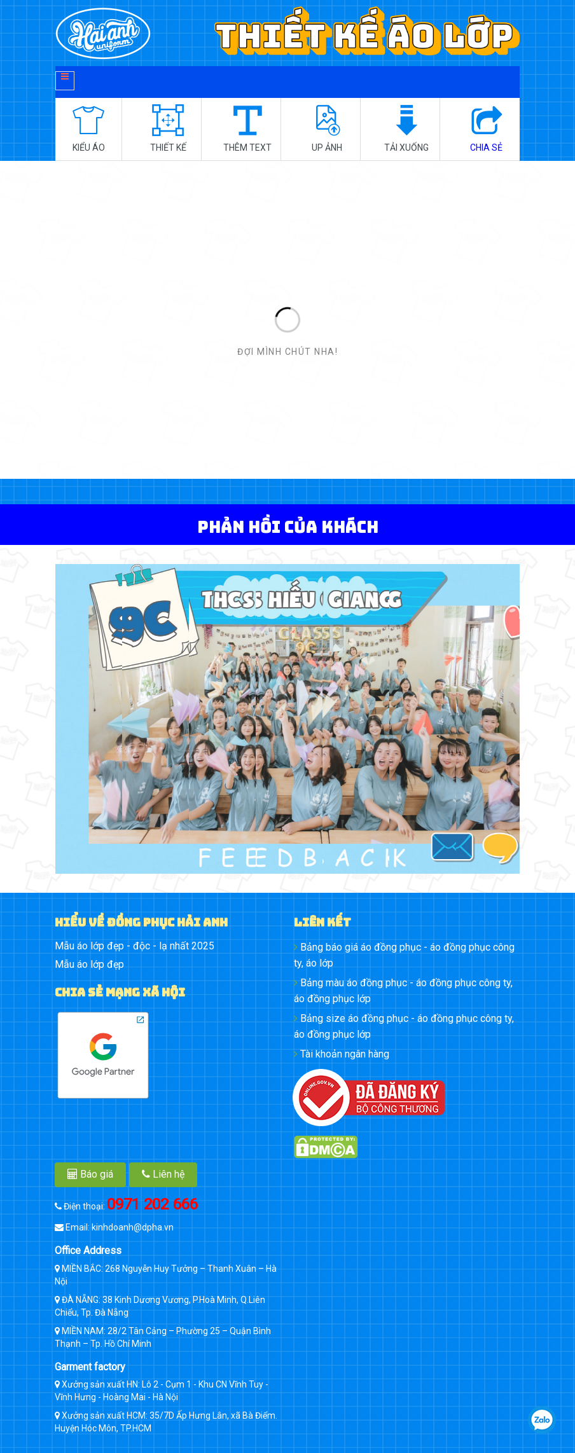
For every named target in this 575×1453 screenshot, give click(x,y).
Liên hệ (163, 1174)
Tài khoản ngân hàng (341, 1054)
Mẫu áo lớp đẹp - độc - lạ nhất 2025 (134, 946)
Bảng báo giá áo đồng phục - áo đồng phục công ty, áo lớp (404, 955)
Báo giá (90, 1174)
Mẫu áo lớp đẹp (89, 964)
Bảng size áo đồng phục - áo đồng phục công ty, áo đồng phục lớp (404, 1026)
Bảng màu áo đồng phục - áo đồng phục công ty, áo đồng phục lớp (403, 991)
